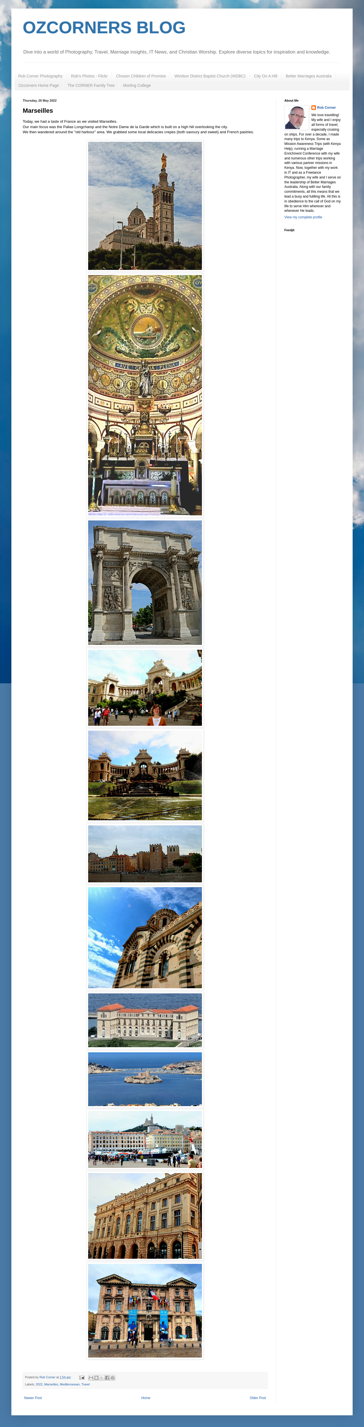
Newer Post (33, 1398)
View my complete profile (303, 217)
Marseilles (51, 1384)
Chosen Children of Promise (141, 76)
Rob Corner (326, 108)
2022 (39, 1384)
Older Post (258, 1398)
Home (145, 1398)
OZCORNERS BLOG (104, 27)
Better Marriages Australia (309, 76)
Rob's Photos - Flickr (89, 76)
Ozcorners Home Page (38, 85)
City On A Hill (265, 76)
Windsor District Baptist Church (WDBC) (209, 76)
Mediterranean (70, 1384)
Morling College (137, 85)
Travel (85, 1384)
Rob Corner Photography (40, 76)
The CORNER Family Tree (91, 85)
